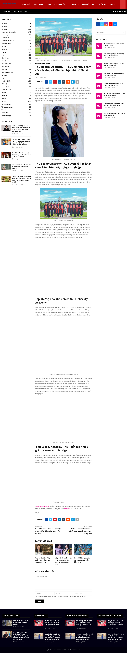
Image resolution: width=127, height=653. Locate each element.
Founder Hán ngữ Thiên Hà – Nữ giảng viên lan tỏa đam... (114, 85)
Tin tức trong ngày (7, 107)
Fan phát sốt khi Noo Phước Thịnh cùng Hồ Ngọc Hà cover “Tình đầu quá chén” (21, 154)
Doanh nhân (38, 4)
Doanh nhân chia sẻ (7, 41)
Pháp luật (4, 84)
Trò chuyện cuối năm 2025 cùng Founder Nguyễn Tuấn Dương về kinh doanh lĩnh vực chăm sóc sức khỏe (21, 636)
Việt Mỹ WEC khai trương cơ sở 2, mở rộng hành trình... (114, 75)
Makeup (4, 75)
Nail (2, 78)
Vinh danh (4, 110)
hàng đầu (67, 509)
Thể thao (102, 4)
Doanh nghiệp (5, 35)
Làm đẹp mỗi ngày (7, 72)
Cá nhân (4, 29)
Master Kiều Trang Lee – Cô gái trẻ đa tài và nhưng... (114, 65)
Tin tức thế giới (6, 104)
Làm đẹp (74, 4)
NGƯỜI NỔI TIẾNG (11, 616)
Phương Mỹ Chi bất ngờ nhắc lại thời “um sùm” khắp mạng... (114, 105)
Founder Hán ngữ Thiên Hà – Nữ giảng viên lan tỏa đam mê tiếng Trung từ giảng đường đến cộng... (84, 637)
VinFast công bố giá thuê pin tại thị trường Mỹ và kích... (114, 55)
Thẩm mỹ (43, 63)
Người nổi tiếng (88, 4)
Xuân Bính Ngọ (6, 115)
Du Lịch (3, 46)
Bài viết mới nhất (9, 122)
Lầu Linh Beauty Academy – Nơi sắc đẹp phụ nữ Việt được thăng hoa (80, 531)
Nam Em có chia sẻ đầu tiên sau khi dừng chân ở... (114, 45)
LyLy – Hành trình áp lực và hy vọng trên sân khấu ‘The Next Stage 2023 (63, 561)
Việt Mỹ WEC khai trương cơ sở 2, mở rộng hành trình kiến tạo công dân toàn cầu (84, 623)
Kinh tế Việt (5, 66)
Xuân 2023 (4, 113)
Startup (3, 92)
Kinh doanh (5, 58)
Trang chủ (26, 4)
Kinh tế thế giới (6, 64)
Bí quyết (4, 23)
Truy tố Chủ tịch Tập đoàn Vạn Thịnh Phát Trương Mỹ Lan (42, 560)
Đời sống (4, 49)
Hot (2, 55)
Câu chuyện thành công (57, 4)
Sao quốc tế (5, 87)
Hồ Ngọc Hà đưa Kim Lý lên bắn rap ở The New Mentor (20, 622)
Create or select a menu (20, 11)
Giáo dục (4, 52)
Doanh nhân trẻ (6, 43)
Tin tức (112, 4)
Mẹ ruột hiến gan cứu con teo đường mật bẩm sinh (82, 560)
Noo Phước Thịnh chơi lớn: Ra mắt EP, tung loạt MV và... (114, 95)
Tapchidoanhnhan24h (42, 506)
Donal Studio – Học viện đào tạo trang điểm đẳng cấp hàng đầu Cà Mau (48, 531)
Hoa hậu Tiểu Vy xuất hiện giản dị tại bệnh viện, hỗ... (114, 115)
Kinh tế (3, 61)
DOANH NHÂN (41, 616)
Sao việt (4, 90)
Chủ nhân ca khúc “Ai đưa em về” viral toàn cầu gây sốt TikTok (21, 166)
